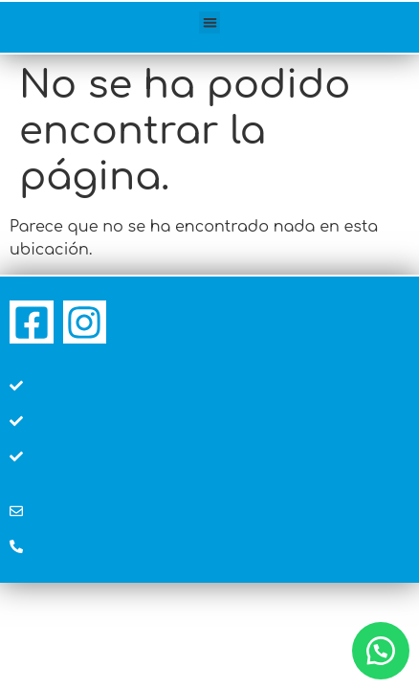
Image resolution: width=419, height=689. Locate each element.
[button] (210, 22)
